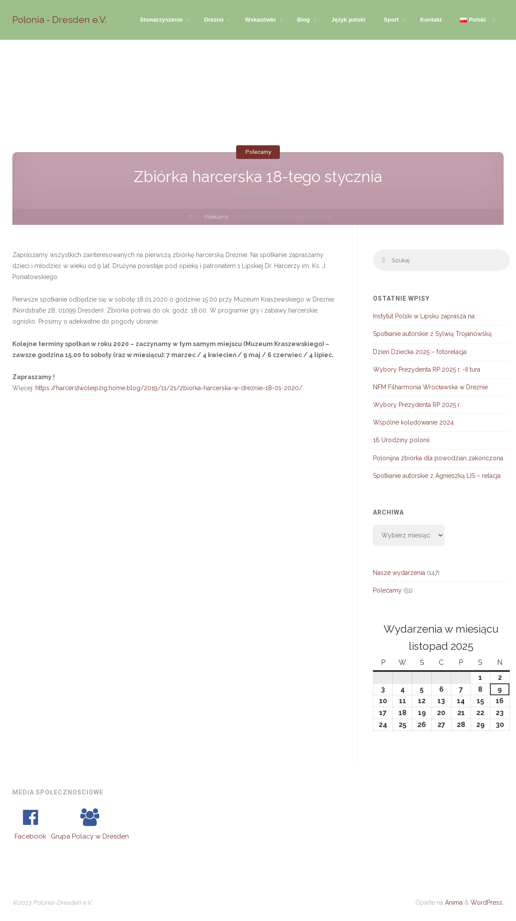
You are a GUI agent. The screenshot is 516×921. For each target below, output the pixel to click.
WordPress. (487, 902)
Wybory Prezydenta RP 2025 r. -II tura (426, 369)
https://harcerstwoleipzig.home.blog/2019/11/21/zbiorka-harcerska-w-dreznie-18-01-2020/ (168, 388)
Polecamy (258, 151)
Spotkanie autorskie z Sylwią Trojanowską (432, 334)
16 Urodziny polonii (401, 440)
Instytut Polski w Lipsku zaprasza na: (424, 316)
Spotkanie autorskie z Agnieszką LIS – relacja (437, 476)
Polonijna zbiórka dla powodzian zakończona (438, 458)
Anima (453, 902)
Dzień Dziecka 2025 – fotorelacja (420, 351)
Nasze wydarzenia (399, 573)
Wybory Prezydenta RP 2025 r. (417, 405)
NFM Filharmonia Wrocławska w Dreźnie (430, 387)
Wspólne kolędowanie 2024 (413, 422)
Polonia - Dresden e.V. (59, 19)
